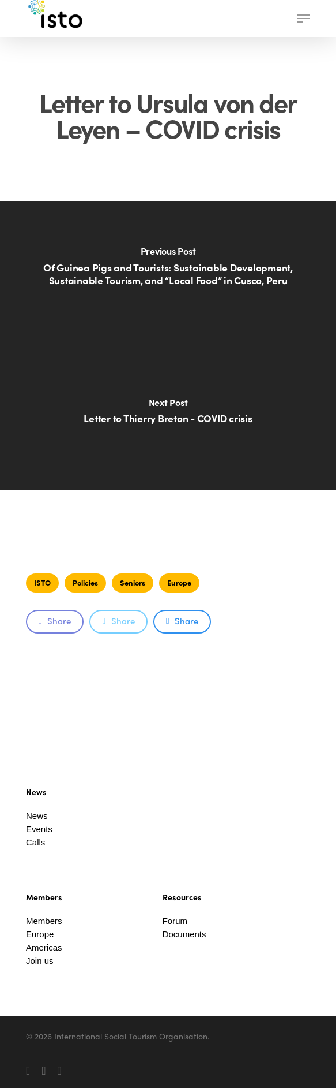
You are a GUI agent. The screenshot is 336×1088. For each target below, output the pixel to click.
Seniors (132, 582)
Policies (85, 582)
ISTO (42, 582)
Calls (35, 842)
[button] (303, 18)
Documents (184, 934)
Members (44, 920)
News (37, 815)
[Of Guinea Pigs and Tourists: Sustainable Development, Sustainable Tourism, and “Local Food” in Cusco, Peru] (168, 273)
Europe (179, 582)
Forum (175, 920)
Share (55, 620)
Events (39, 829)
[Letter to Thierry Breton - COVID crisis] (168, 417)
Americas (44, 947)
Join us (40, 960)
